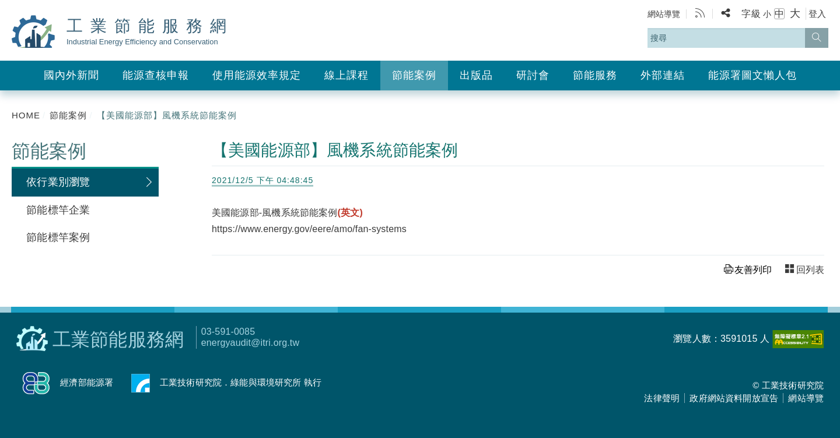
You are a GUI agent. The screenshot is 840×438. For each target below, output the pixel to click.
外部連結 (662, 75)
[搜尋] (816, 38)
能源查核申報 (156, 75)
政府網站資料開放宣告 (734, 398)
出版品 (476, 75)
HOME (26, 115)
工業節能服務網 (150, 31)
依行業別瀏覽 (58, 182)
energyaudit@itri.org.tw (250, 343)
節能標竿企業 (58, 210)
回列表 (810, 270)
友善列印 (753, 270)
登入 (817, 14)
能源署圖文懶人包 (752, 75)
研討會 (533, 75)
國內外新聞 (71, 75)
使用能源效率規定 (256, 75)
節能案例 (414, 75)
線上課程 (346, 75)
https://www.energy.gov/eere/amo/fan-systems (309, 229)
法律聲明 (662, 398)
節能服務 (595, 75)
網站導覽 (664, 14)
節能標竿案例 (58, 237)
